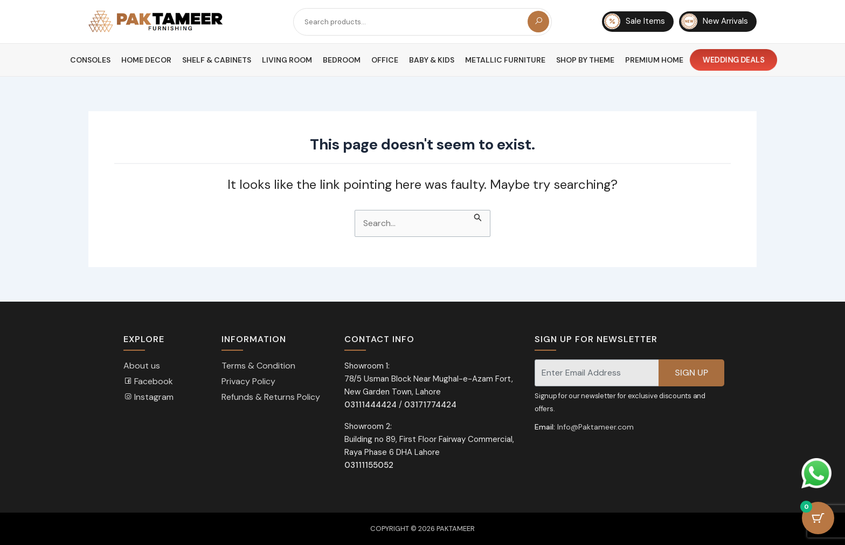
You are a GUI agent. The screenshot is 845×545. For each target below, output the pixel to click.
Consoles (90, 60)
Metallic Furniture (505, 60)
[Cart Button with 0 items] (818, 518)
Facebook (148, 381)
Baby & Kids (431, 60)
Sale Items (634, 21)
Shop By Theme (585, 60)
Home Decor (146, 60)
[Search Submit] (478, 216)
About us (141, 365)
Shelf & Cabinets (216, 60)
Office (384, 60)
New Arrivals (714, 21)
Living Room (287, 60)
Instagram (148, 397)
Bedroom (342, 60)
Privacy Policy (248, 381)
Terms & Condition (258, 365)
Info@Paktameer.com (595, 427)
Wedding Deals (733, 60)
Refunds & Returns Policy (270, 397)
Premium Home (654, 60)
